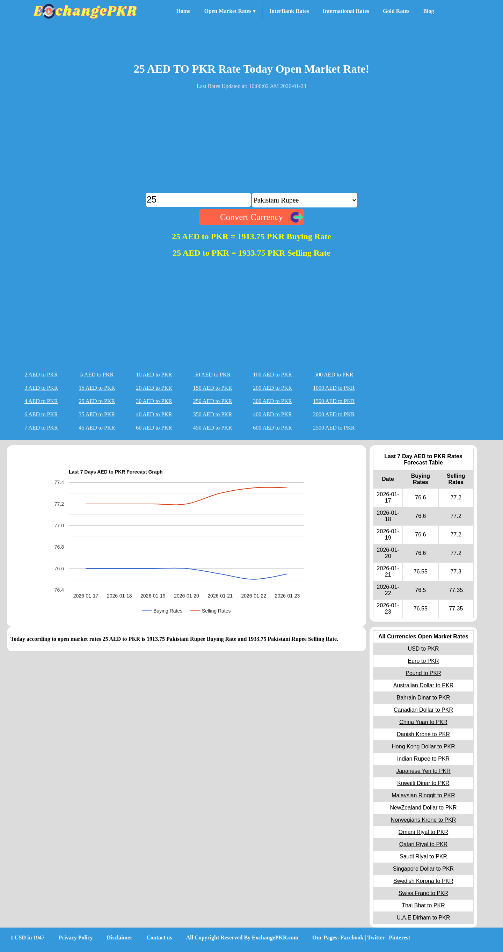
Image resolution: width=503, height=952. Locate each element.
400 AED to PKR (272, 414)
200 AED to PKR (272, 388)
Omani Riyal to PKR (423, 832)
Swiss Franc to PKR (423, 893)
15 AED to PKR (97, 388)
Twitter (376, 937)
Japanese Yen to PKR (423, 771)
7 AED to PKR (41, 428)
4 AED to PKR (41, 401)
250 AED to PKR (212, 401)
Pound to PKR (423, 673)
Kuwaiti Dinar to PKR (423, 783)
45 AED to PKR (97, 428)
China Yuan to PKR (423, 722)
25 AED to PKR (97, 401)
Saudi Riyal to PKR (423, 856)
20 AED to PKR (154, 388)
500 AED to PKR (333, 375)
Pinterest (399, 937)
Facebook (352, 937)
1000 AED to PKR (334, 388)
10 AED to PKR (154, 375)
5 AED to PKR (97, 375)
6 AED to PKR (41, 414)
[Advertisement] (251, 144)
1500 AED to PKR (334, 401)
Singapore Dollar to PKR (423, 869)
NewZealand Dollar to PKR (423, 808)
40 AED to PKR (154, 414)
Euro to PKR (423, 661)
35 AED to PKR (97, 414)
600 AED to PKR (272, 428)
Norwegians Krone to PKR (423, 820)
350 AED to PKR (212, 414)
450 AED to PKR (212, 428)
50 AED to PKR (213, 375)
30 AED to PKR (154, 401)
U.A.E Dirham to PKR (423, 918)
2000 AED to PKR (334, 414)
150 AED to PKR (212, 388)
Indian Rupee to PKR (423, 759)
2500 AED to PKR (334, 428)
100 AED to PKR (272, 375)
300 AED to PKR (272, 401)
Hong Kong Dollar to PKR (423, 746)
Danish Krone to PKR (423, 734)
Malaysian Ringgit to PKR (423, 795)
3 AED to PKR (41, 388)
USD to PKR (423, 649)
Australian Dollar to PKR (423, 685)
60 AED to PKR (154, 428)
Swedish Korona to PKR (423, 881)
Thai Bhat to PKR (423, 905)
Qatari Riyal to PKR (423, 844)
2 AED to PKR (41, 375)
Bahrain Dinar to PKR (423, 698)
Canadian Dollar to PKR (423, 710)
